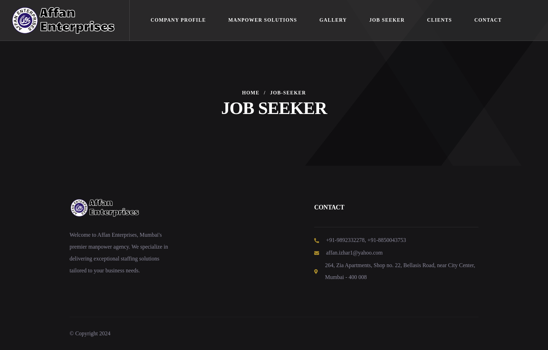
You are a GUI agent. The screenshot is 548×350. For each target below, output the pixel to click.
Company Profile (178, 20)
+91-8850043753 (386, 240)
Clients (439, 20)
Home (251, 92)
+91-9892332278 (345, 240)
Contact (488, 20)
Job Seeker (387, 20)
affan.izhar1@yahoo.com (354, 253)
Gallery (333, 20)
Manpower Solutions (262, 20)
